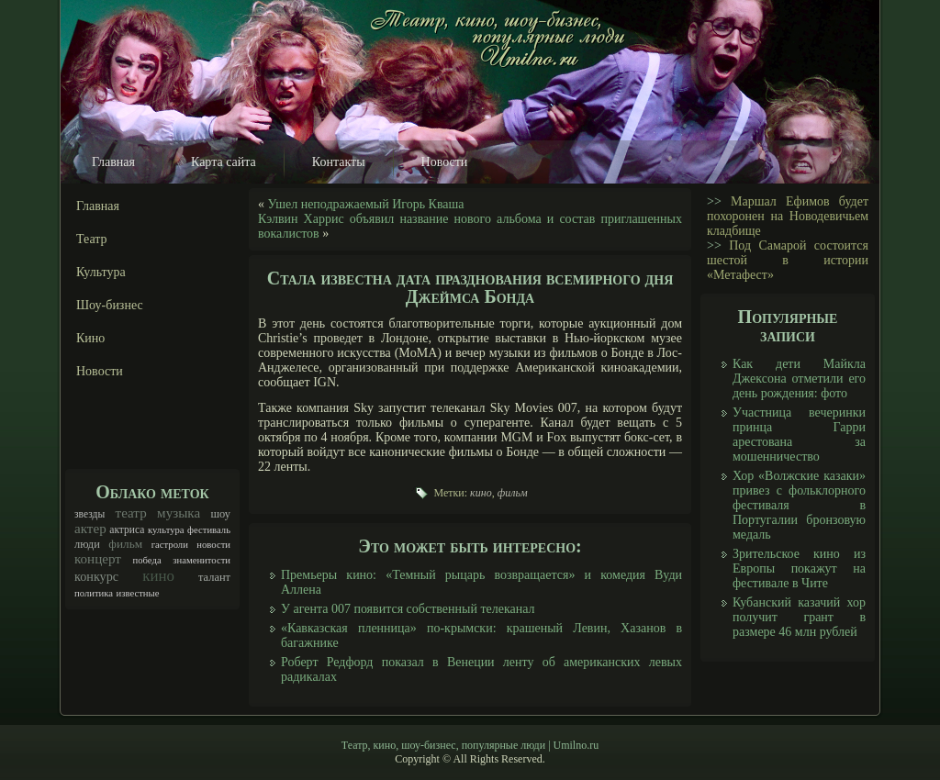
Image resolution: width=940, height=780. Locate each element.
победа (147, 560)
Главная (113, 162)
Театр (91, 239)
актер (90, 528)
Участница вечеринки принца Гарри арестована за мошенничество (799, 434)
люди (87, 544)
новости (213, 545)
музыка (178, 513)
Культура (101, 272)
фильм (125, 544)
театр (131, 513)
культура (166, 530)
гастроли (169, 545)
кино (158, 576)
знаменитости (201, 560)
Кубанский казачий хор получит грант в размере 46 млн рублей (799, 617)
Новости (444, 162)
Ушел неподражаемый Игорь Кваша (366, 204)
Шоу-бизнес (109, 305)
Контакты (338, 162)
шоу (220, 513)
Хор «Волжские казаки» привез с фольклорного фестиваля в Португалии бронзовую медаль (799, 505)
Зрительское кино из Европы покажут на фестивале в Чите (799, 568)
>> (714, 201)
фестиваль (208, 530)
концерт (97, 559)
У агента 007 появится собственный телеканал (408, 609)
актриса (126, 530)
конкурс (96, 576)
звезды (89, 514)
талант (214, 577)
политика (93, 593)
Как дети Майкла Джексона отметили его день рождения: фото (799, 378)
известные (138, 593)
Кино (90, 338)
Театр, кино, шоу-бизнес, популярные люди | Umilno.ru (470, 745)
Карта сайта (223, 162)
